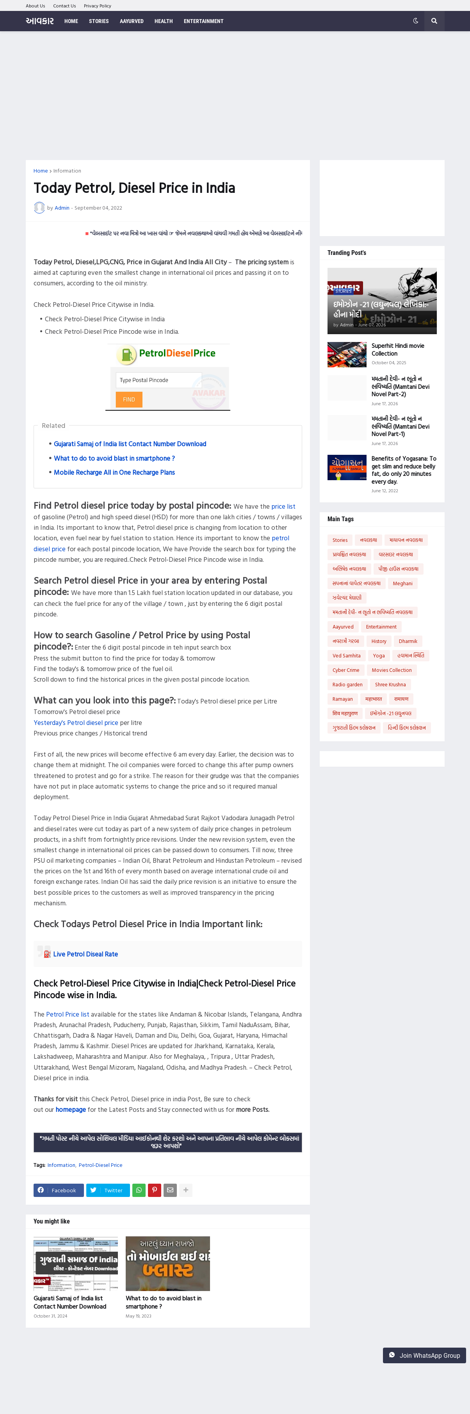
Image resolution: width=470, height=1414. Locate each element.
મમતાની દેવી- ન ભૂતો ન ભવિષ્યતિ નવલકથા (373, 612)
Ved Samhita (347, 655)
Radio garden (348, 684)
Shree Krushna (390, 684)
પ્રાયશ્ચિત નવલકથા (349, 554)
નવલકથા (368, 540)
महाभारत (373, 699)
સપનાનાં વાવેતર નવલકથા (357, 583)
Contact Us (64, 5)
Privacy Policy (97, 5)
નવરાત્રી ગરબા (346, 641)
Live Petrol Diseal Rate (85, 954)
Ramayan (343, 699)
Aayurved (343, 626)
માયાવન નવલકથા (406, 540)
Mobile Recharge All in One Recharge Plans (114, 472)
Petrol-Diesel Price (101, 1165)
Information (67, 170)
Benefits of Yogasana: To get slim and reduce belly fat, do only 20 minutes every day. (404, 470)
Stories (340, 540)
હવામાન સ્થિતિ (410, 655)
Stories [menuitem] (99, 21)
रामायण (401, 699)
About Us (35, 5)
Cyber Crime (346, 670)
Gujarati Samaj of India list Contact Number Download (130, 444)
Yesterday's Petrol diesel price (76, 722)
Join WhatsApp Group (424, 1355)
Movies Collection (392, 670)
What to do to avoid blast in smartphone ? (114, 458)
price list (283, 506)
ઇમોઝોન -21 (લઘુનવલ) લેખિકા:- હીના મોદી (381, 309)
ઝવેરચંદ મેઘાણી (347, 598)
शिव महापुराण (345, 713)
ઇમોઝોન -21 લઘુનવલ (390, 713)
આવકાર (39, 21)
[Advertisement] (235, 95)
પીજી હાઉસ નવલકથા (398, 569)
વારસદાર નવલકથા (396, 554)
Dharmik (408, 641)
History (379, 641)
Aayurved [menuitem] (132, 21)
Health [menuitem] (164, 21)
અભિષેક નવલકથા (349, 569)
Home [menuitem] (71, 21)
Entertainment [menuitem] (204, 21)
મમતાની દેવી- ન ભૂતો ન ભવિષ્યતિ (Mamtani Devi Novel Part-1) (400, 426)
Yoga (379, 655)
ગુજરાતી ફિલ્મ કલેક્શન (354, 728)
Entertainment (381, 626)
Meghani (403, 583)
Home (41, 170)
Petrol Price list (67, 1014)
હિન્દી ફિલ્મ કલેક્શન (407, 728)
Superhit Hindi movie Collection (398, 349)
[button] (415, 21)
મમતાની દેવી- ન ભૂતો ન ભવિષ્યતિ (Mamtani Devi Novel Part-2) (400, 386)
